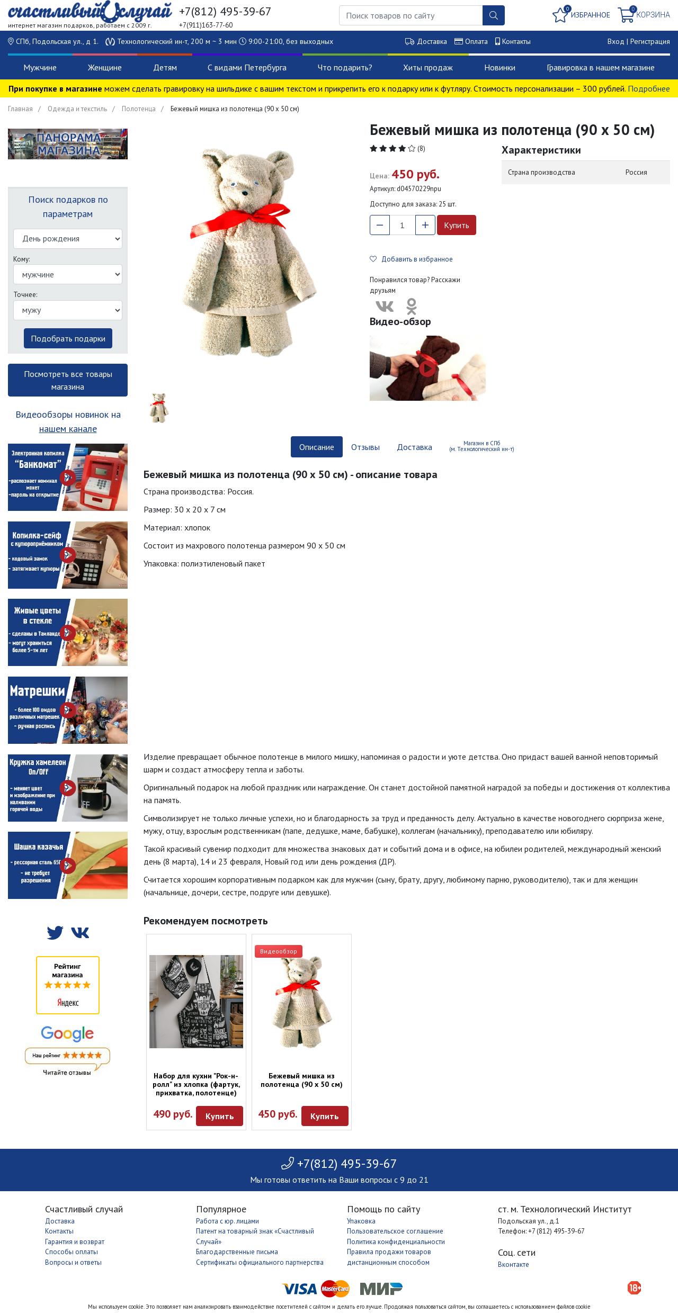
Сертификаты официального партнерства (260, 1262)
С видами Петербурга (247, 67)
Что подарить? (345, 67)
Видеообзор (278, 951)
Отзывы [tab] (365, 447)
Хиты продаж (428, 67)
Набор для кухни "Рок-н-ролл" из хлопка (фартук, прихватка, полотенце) (196, 1084)
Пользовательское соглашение (395, 1231)
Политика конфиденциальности (396, 1241)
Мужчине (40, 67)
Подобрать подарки (68, 338)
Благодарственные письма (237, 1251)
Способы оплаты (71, 1251)
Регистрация (650, 41)
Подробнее (649, 88)
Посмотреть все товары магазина (68, 380)
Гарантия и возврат (74, 1241)
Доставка (432, 41)
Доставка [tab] (414, 447)
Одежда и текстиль (77, 108)
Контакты (516, 41)
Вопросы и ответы (73, 1262)
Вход (616, 41)
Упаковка (361, 1221)
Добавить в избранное (411, 259)
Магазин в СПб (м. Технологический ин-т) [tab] (481, 446)
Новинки (499, 67)
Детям (165, 67)
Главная (20, 108)
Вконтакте (513, 1264)
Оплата (476, 41)
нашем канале (68, 428)
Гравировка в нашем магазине (601, 67)
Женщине (105, 67)
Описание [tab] (316, 447)
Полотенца (139, 108)
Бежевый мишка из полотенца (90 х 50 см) (302, 1080)
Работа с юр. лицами (227, 1221)
